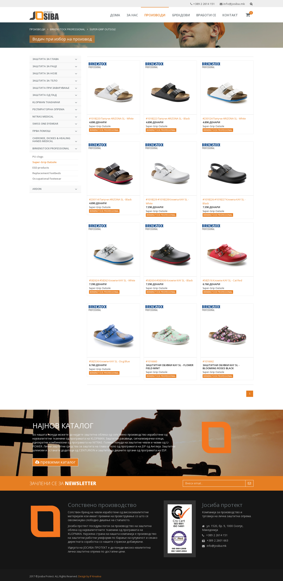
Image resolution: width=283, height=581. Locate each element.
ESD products (40, 167)
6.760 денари (211, 284)
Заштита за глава (54, 59)
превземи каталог (55, 462)
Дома (115, 15)
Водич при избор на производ (62, 39)
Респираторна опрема (54, 109)
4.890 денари (98, 122)
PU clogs (37, 156)
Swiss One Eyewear (54, 124)
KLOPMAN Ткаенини (54, 102)
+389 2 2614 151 (202, 4)
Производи (154, 15)
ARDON (54, 189)
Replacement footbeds (46, 173)
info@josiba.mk (232, 4)
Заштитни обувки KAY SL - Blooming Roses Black (221, 366)
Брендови (181, 15)
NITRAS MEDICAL (54, 117)
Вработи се (206, 15)
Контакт (230, 15)
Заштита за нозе (54, 73)
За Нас (132, 15)
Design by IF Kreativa (89, 576)
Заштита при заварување (54, 88)
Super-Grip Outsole (103, 29)
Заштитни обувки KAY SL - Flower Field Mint (169, 366)
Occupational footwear (46, 178)
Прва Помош (54, 131)
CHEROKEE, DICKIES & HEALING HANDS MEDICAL (54, 139)
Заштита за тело (54, 81)
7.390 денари (154, 207)
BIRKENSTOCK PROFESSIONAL (67, 29)
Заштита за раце (54, 66)
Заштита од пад (54, 95)
